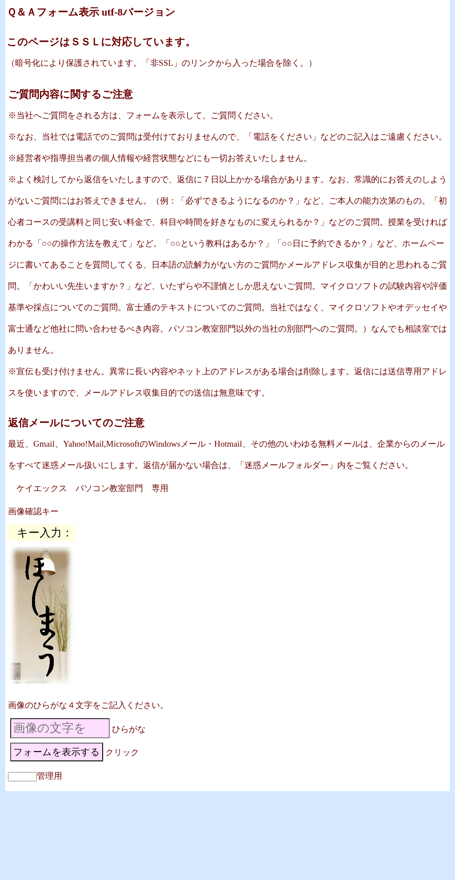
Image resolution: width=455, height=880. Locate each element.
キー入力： (45, 533)
